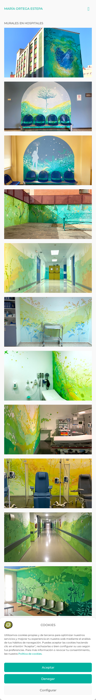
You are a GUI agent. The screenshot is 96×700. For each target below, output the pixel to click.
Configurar (48, 690)
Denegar (48, 679)
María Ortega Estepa (23, 9)
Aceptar (48, 667)
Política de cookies (30, 653)
